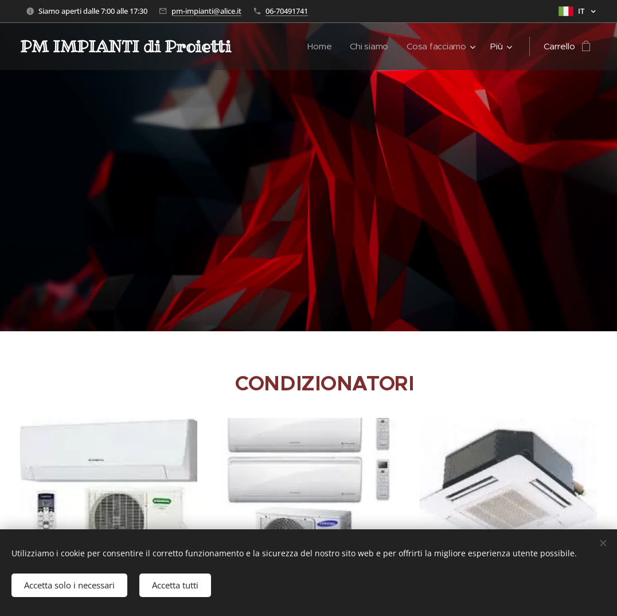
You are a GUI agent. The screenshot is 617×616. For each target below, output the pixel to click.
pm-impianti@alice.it (206, 11)
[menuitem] (319, 46)
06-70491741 (286, 11)
